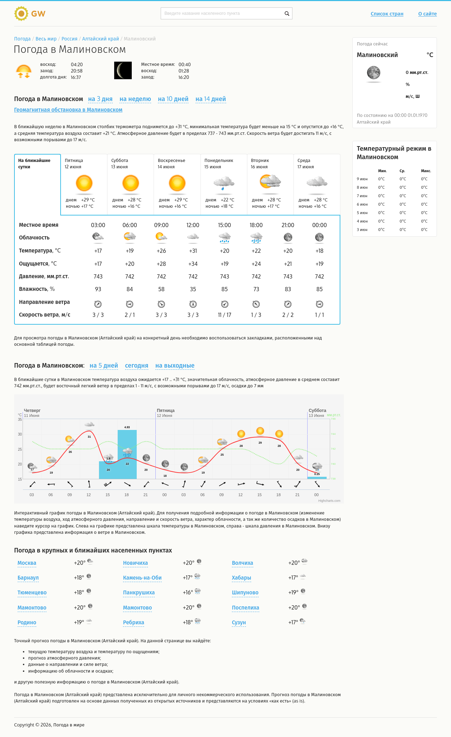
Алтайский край (100, 39)
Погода (22, 39)
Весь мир (46, 39)
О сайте (427, 14)
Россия (69, 39)
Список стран (387, 14)
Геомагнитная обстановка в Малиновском (68, 109)
